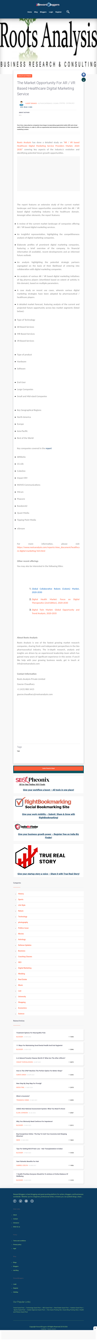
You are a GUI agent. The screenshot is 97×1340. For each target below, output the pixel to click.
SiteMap (15, 1292)
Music (20, 985)
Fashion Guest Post (76, 1308)
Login (51, 12)
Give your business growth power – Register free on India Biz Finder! (48, 836)
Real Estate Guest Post (61, 1308)
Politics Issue (23, 928)
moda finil (20, 1087)
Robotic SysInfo (51, 1329)
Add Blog (16, 1270)
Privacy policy (17, 1244)
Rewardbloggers (41, 1327)
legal (14, 1248)
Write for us (16, 1227)
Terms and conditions (19, 1241)
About (15, 1215)
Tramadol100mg (22, 1100)
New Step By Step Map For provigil (28, 1083)
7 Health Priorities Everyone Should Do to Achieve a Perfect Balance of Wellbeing (42, 1175)
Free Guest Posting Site (54, 1310)
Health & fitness (24, 76)
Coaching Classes (25, 957)
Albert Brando (31, 103)
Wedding (21, 974)
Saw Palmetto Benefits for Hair (27, 1161)
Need (18, 1140)
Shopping (21, 1002)
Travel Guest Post (18, 1308)
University (22, 997)
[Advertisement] (48, 173)
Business (21, 951)
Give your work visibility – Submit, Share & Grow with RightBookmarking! (48, 816)
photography (23, 922)
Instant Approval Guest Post (36, 1310)
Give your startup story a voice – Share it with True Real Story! (48, 874)
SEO (19, 962)
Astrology (22, 939)
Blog (36, 12)
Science (21, 1014)
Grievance (16, 1223)
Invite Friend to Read (48, 768)
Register (59, 12)
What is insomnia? (23, 1096)
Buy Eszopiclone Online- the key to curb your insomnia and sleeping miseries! (41, 1135)
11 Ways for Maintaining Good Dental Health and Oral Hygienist (39, 1045)
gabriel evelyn (22, 1165)
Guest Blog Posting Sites (70, 1310)
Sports (20, 899)
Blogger (19, 1037)
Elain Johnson (22, 1113)
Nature (20, 911)
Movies (21, 934)
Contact (15, 1219)
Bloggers (43, 12)
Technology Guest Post (33, 1308)
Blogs (15, 1262)
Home (29, 12)
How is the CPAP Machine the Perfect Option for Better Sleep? (39, 1071)
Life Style (21, 905)
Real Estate (22, 979)
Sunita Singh (21, 1075)
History (21, 894)
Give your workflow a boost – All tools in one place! (48, 790)
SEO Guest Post (47, 1308)
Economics (22, 1008)
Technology (22, 917)
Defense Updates (24, 945)
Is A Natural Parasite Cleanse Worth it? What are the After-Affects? (40, 1058)
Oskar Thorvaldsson (24, 1062)
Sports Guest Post (19, 1310)
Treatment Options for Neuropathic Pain (31, 1033)
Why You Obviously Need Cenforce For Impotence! (34, 1121)
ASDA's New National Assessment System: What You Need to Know (40, 1109)
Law (19, 991)
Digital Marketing (24, 968)
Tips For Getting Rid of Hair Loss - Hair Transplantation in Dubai (39, 1149)
